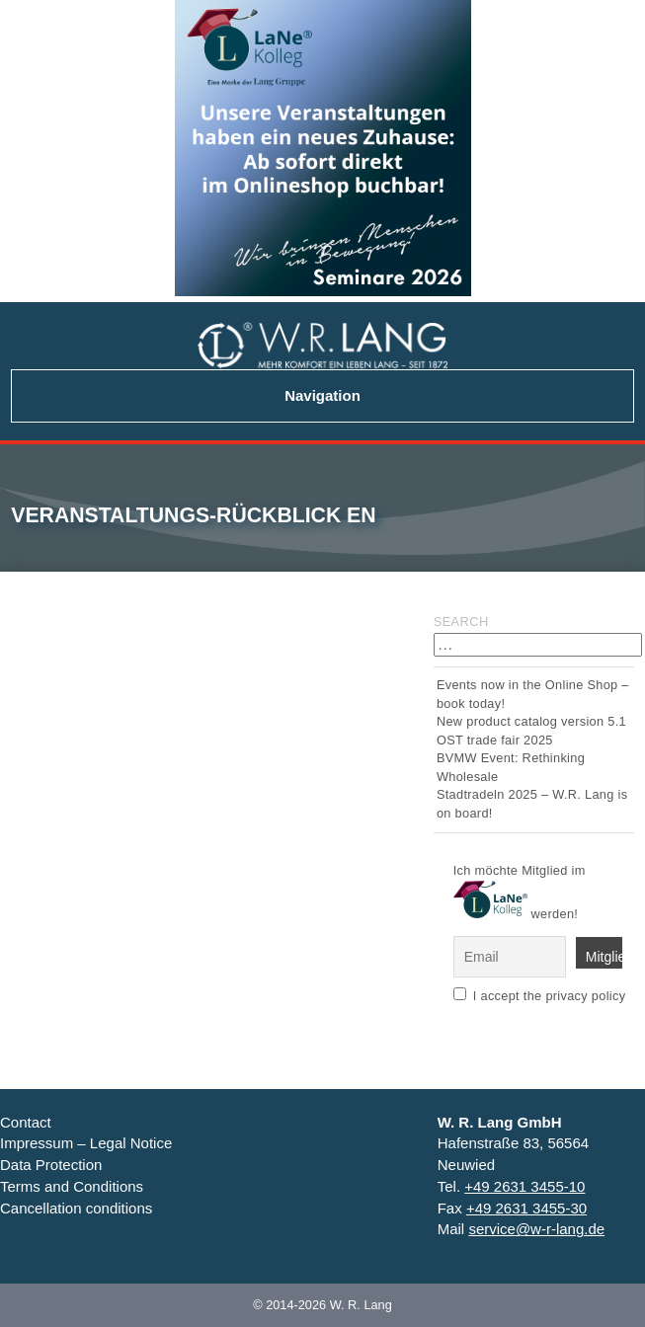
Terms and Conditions (71, 1186)
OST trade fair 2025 (495, 740)
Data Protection (51, 1164)
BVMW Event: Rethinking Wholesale (511, 766)
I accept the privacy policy (549, 995)
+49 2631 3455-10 (524, 1186)
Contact (25, 1122)
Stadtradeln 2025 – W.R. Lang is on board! (532, 803)
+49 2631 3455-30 (526, 1208)
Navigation (322, 395)
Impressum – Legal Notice (86, 1142)
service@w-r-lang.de (536, 1228)
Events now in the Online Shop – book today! (533, 693)
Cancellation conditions (76, 1208)
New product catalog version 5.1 (531, 721)
